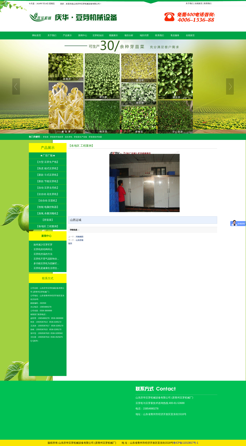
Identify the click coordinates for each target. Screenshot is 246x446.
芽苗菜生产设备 (80, 137)
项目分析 (128, 35)
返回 (70, 243)
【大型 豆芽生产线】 (47, 162)
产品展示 (67, 35)
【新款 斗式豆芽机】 (47, 174)
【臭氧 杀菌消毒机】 (47, 213)
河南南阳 (79, 237)
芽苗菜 (45, 137)
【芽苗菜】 (47, 220)
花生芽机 (68, 137)
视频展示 (113, 35)
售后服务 (175, 35)
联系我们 (207, 3)
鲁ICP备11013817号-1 (185, 442)
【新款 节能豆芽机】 (47, 181)
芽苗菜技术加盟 (95, 137)
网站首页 (36, 35)
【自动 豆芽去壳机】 (47, 187)
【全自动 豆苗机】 (47, 200)
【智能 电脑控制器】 (47, 207)
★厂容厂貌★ (47, 155)
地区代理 (144, 35)
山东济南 (79, 240)
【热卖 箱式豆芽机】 (47, 168)
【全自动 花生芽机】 (47, 194)
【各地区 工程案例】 (47, 226)
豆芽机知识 (98, 35)
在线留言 (198, 3)
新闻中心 (82, 35)
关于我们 (189, 3)
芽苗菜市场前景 (56, 137)
